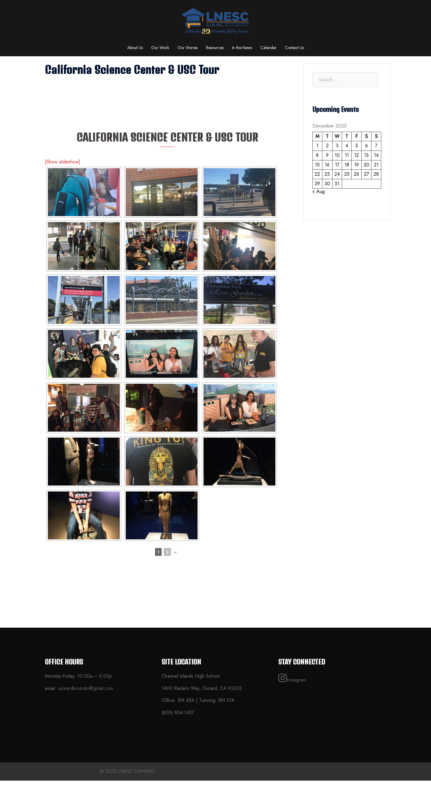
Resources (215, 47)
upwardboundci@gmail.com (85, 693)
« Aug (318, 196)
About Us (135, 47)
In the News (242, 47)
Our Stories (187, 47)
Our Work (160, 47)
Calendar (268, 47)
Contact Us (294, 47)
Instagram (292, 684)
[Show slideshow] (62, 167)
